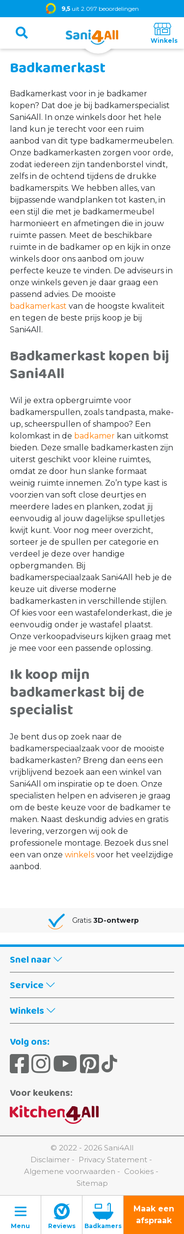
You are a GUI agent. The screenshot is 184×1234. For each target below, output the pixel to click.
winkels (79, 854)
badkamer (94, 436)
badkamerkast (38, 306)
